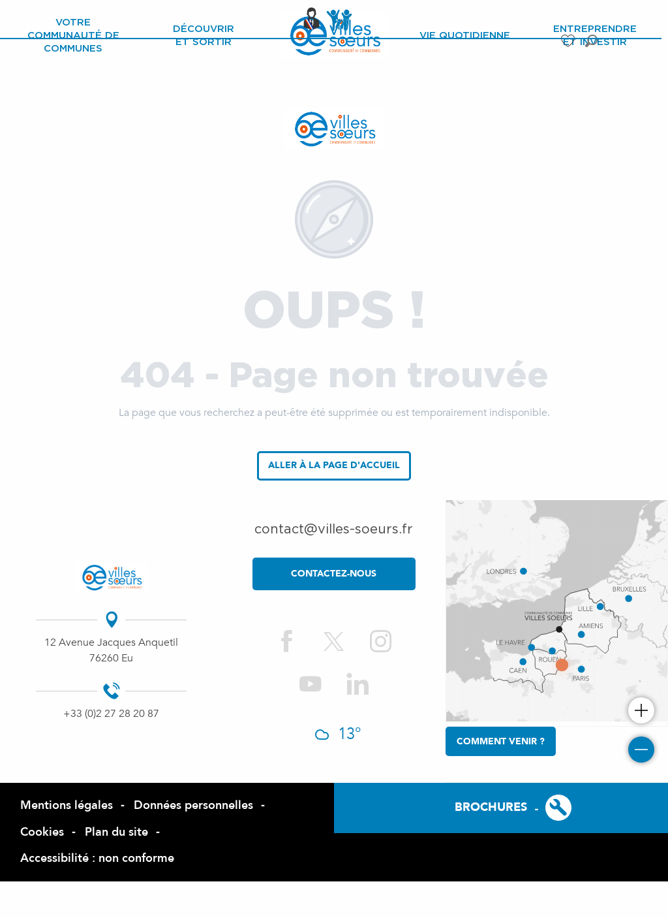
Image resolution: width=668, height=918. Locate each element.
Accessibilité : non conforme (97, 858)
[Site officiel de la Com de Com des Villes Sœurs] (334, 128)
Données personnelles (193, 805)
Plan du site (116, 832)
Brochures (491, 807)
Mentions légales (66, 805)
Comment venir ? (501, 741)
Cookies (42, 832)
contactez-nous (333, 573)
